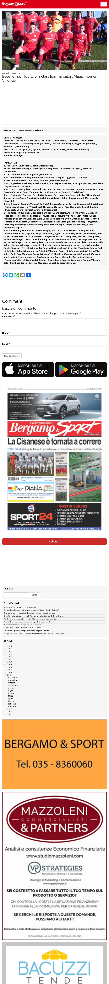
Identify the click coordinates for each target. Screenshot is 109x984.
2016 (9, 672)
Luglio (10, 690)
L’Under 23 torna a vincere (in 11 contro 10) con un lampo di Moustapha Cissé (30, 619)
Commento (8, 316)
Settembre (13, 685)
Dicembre (12, 677)
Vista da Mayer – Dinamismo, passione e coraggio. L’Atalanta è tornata (27, 622)
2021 (9, 659)
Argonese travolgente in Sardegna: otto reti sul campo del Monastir (26, 631)
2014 (9, 709)
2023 (9, 654)
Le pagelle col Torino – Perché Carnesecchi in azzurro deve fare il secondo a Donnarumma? (34, 634)
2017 (9, 669)
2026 (9, 646)
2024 (9, 651)
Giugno (11, 693)
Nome (5, 333)
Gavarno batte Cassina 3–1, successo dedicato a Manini (22, 628)
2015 (9, 675)
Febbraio (12, 704)
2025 (9, 649)
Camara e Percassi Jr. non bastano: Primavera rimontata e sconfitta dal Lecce (29, 613)
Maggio (11, 696)
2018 (9, 667)
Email (5, 344)
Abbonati (54, 541)
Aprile (10, 698)
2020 (9, 662)
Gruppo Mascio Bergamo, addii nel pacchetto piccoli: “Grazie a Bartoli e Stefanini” (31, 610)
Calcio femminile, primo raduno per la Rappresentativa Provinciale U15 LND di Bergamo (34, 616)
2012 (9, 714)
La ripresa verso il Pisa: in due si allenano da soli (20, 607)
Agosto (11, 688)
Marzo (11, 701)
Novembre (12, 680)
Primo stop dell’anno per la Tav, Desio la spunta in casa (22, 625)
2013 (9, 711)
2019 (9, 664)
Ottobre (11, 683)
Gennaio (12, 706)
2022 (9, 656)
